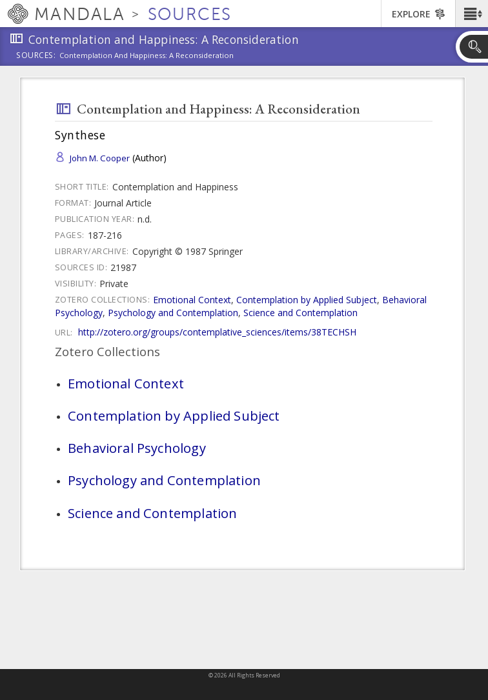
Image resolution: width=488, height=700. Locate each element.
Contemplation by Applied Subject (306, 300)
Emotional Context (192, 300)
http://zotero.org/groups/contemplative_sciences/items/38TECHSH (217, 332)
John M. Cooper (100, 158)
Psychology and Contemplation (173, 312)
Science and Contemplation (300, 312)
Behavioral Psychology (137, 448)
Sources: (36, 56)
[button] (471, 13)
